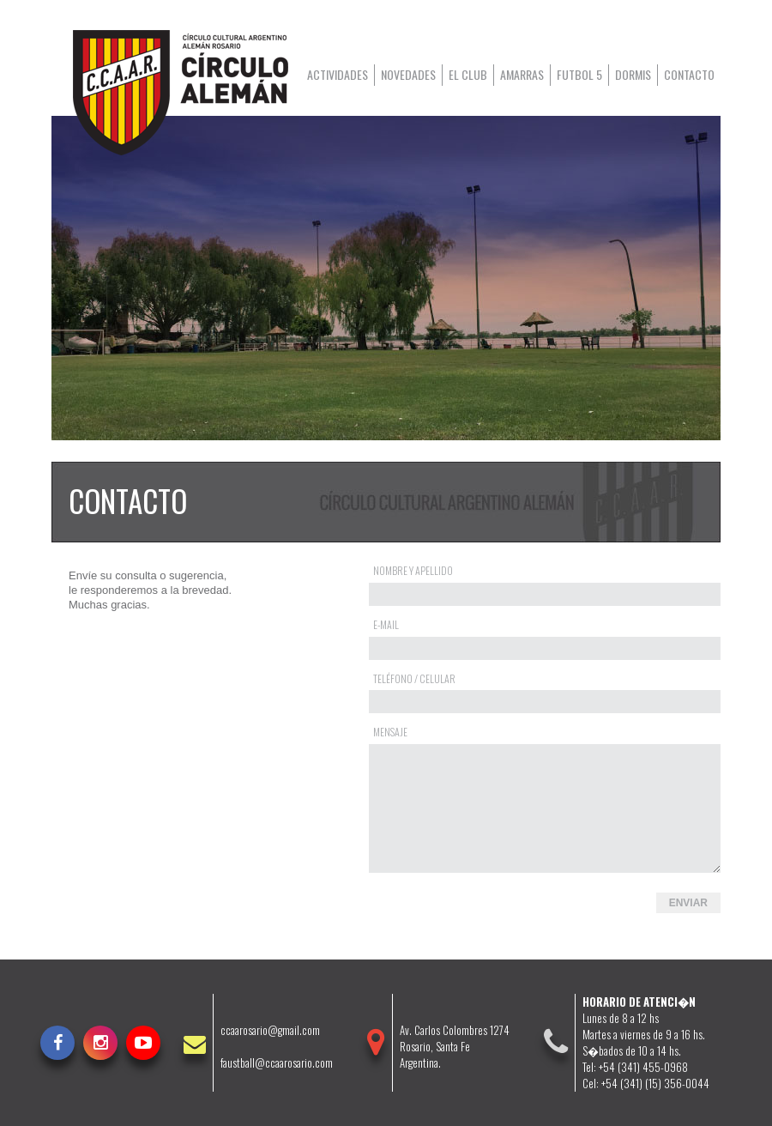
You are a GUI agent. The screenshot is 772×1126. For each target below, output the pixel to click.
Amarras (522, 74)
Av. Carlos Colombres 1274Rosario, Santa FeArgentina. (455, 1046)
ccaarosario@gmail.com (270, 1030)
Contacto (689, 74)
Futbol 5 (579, 74)
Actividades (337, 74)
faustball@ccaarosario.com (276, 1063)
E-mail (386, 624)
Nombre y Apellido (413, 570)
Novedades (408, 74)
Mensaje (390, 731)
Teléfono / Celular (414, 678)
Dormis (633, 74)
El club (468, 74)
